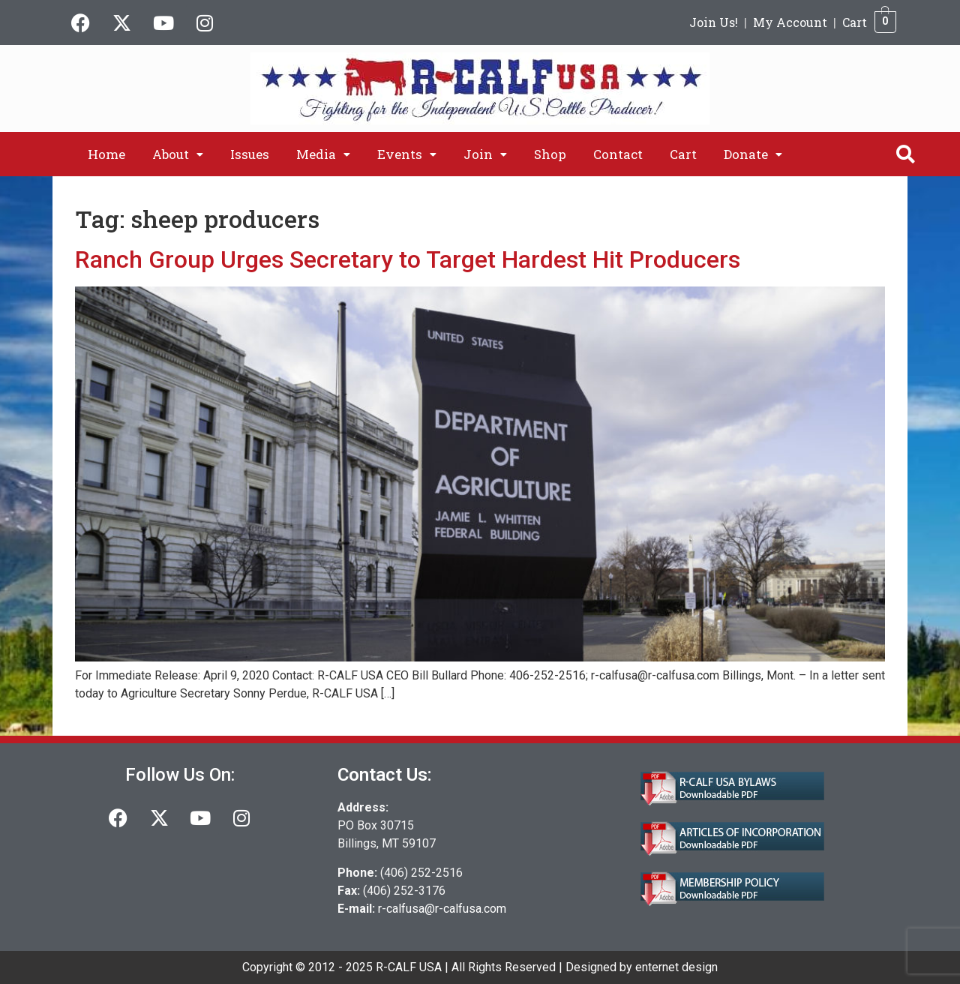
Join (485, 154)
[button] (178, 154)
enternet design (676, 967)
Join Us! (713, 22)
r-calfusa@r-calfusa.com (442, 909)
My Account (790, 22)
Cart (854, 22)
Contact (618, 154)
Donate (753, 154)
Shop (550, 154)
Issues (249, 154)
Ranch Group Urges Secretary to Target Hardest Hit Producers (407, 259)
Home (106, 154)
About (177, 154)
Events (406, 154)
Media (323, 154)
